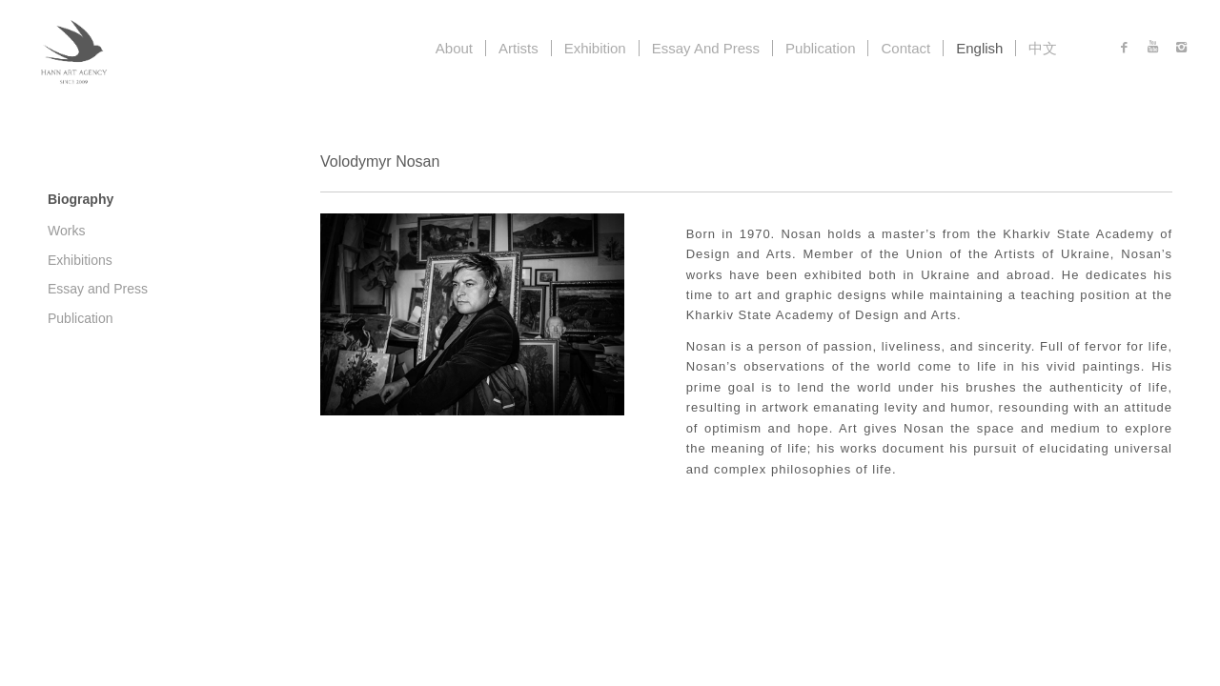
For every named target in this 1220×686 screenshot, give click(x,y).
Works (66, 230)
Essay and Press (98, 288)
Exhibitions (80, 260)
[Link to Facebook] (1123, 47)
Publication (80, 318)
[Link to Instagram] (1181, 47)
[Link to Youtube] (1152, 47)
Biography (80, 199)
